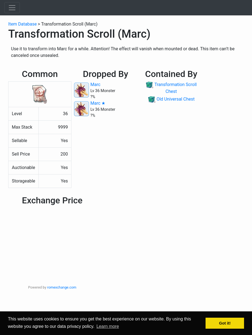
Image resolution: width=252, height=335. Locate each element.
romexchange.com (61, 287)
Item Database (22, 24)
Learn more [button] (107, 326)
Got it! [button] (225, 323)
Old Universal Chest (176, 99)
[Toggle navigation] (12, 7)
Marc (95, 84)
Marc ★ (97, 103)
